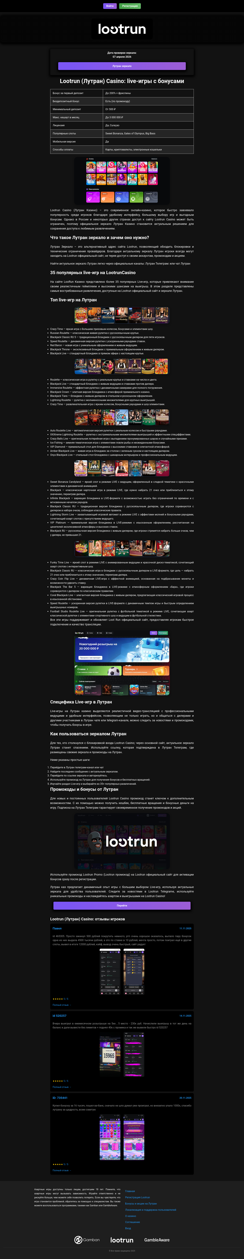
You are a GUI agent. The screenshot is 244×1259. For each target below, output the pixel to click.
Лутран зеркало (122, 66)
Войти (110, 5)
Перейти (122, 905)
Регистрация (130, 5)
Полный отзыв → (62, 1005)
